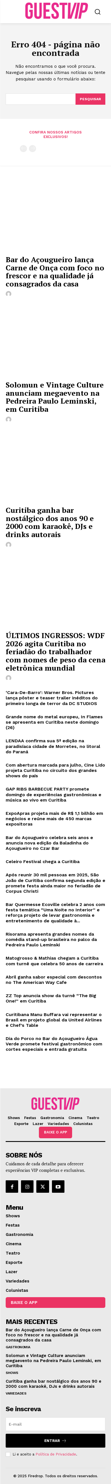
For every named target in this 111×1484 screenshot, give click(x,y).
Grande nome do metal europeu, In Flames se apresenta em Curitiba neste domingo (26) (54, 722)
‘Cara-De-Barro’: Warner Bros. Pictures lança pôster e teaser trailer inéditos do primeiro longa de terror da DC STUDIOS (52, 698)
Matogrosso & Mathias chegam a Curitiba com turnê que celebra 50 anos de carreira (54, 960)
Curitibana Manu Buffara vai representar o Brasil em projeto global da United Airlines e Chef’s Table (54, 1020)
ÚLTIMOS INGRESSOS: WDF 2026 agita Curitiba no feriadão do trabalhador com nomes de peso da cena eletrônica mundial (55, 651)
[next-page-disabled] (32, 148)
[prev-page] (23, 148)
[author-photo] (9, 294)
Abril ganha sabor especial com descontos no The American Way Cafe (54, 979)
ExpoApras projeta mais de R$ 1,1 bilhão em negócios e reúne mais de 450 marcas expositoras (54, 819)
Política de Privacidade (55, 1454)
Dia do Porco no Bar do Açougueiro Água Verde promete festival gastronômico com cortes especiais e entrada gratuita (54, 1044)
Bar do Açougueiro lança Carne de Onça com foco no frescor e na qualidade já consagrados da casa (55, 271)
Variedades (16, 1393)
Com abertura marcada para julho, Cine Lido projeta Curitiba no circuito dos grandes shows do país (55, 770)
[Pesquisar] (90, 99)
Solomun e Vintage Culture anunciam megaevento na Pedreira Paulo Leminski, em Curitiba (55, 397)
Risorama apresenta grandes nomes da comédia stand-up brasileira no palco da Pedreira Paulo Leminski (51, 939)
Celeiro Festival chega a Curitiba (42, 861)
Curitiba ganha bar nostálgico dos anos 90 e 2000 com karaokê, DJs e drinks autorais (50, 522)
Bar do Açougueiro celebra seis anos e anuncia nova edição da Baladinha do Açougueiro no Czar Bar (49, 843)
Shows (12, 1373)
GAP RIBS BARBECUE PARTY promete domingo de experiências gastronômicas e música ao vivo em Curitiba (53, 794)
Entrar (55, 1440)
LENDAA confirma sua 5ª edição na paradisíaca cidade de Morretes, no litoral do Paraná (53, 746)
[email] (55, 1424)
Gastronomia (18, 1347)
